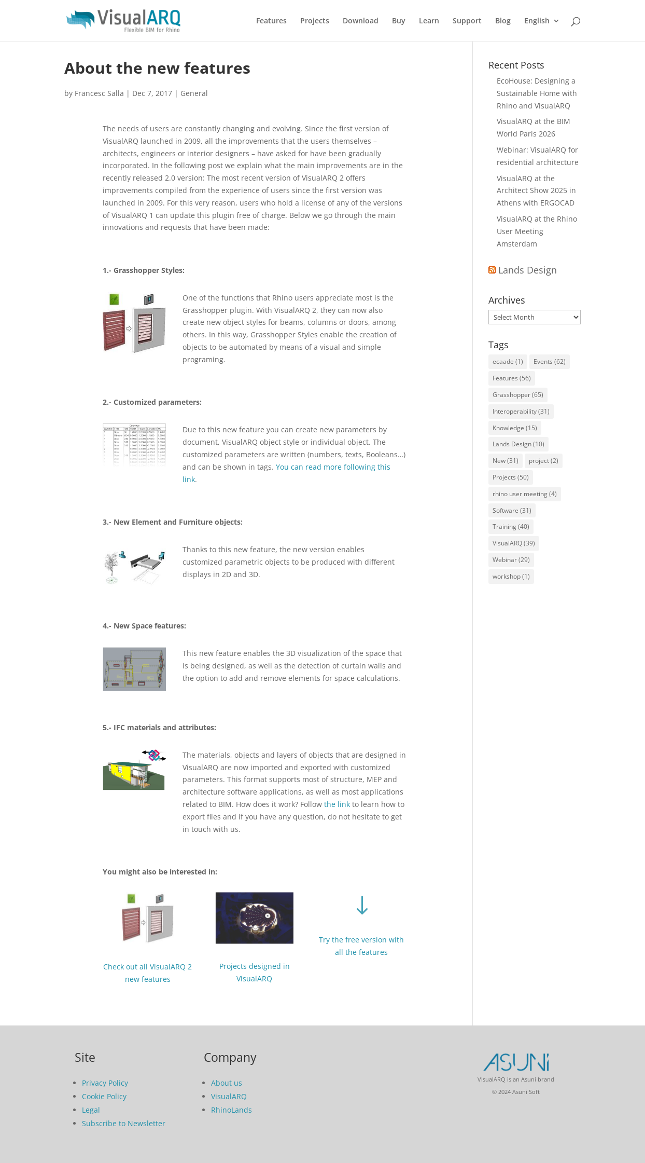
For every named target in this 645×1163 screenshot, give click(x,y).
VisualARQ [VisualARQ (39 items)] (514, 543)
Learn (429, 21)
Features (271, 21)
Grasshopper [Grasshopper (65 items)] (518, 394)
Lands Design (527, 270)
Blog (503, 21)
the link (337, 804)
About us (226, 1083)
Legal (91, 1110)
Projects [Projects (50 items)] (511, 477)
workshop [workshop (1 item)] (511, 576)
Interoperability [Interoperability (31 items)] (521, 411)
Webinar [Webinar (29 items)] (511, 559)
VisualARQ (229, 1096)
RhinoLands (231, 1110)
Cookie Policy (104, 1096)
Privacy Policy (105, 1083)
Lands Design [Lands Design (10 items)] (518, 444)
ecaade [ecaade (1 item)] (508, 361)
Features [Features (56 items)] (512, 378)
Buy (398, 21)
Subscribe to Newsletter (123, 1123)
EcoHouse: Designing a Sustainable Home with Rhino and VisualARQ (537, 93)
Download (360, 21)
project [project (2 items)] (543, 460)
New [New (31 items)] (505, 460)
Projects (314, 21)
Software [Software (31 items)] (512, 510)
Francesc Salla (99, 93)
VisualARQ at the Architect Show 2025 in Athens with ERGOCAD (536, 190)
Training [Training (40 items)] (511, 526)
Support (467, 21)
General (194, 93)
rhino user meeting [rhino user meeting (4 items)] (525, 493)
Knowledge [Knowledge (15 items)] (515, 427)
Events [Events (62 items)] (550, 361)
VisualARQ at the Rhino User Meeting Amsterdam (537, 231)
